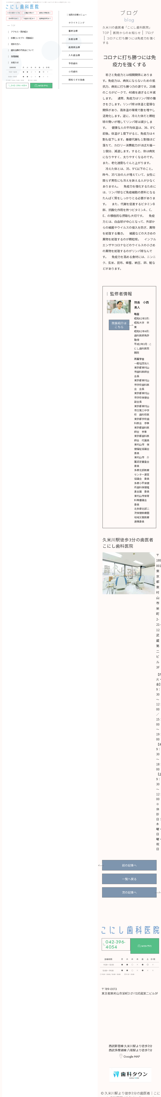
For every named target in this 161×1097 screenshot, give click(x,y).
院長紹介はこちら (119, 325)
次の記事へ (129, 887)
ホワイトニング (77, 22)
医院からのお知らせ (127, 33)
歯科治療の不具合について (22, 50)
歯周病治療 (74, 47)
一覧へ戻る (129, 876)
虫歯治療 (73, 38)
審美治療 (73, 30)
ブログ (149, 33)
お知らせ (14, 62)
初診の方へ (15, 44)
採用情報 (14, 56)
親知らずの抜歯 (77, 79)
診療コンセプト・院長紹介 (22, 37)
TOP (13, 25)
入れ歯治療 (74, 55)
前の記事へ (129, 864)
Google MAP (131, 1042)
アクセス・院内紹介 (19, 31)
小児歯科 (73, 71)
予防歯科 (73, 63)
